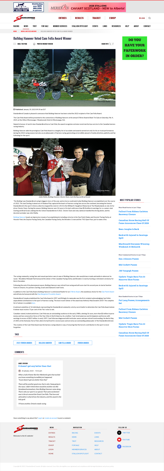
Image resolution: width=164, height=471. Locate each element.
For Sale (44, 26)
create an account (51, 418)
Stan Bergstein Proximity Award (49, 294)
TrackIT (96, 18)
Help (127, 26)
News (26, 26)
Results (79, 18)
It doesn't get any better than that (34, 366)
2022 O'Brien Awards (24, 343)
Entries (63, 18)
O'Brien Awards (83, 343)
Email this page (22, 44)
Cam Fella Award (64, 343)
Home (50, 454)
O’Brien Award (75, 292)
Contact (147, 26)
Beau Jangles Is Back (129, 229)
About (136, 26)
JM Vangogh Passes (128, 270)
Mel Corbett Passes (128, 264)
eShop (112, 18)
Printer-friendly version (45, 44)
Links (105, 26)
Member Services (60, 26)
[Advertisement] (134, 95)
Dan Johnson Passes (129, 259)
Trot (35, 26)
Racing (16, 26)
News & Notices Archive (28, 31)
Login (143, 18)
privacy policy (109, 466)
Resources (116, 26)
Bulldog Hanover (19, 217)
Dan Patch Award (108, 292)
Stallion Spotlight (80, 26)
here (33, 303)
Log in (40, 418)
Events (95, 26)
